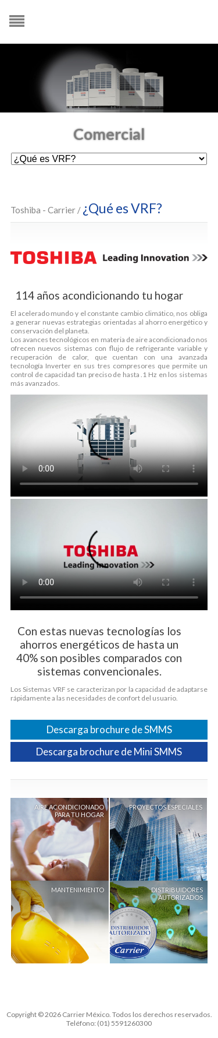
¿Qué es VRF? (122, 208)
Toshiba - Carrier (43, 210)
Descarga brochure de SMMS (109, 729)
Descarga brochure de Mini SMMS (109, 751)
